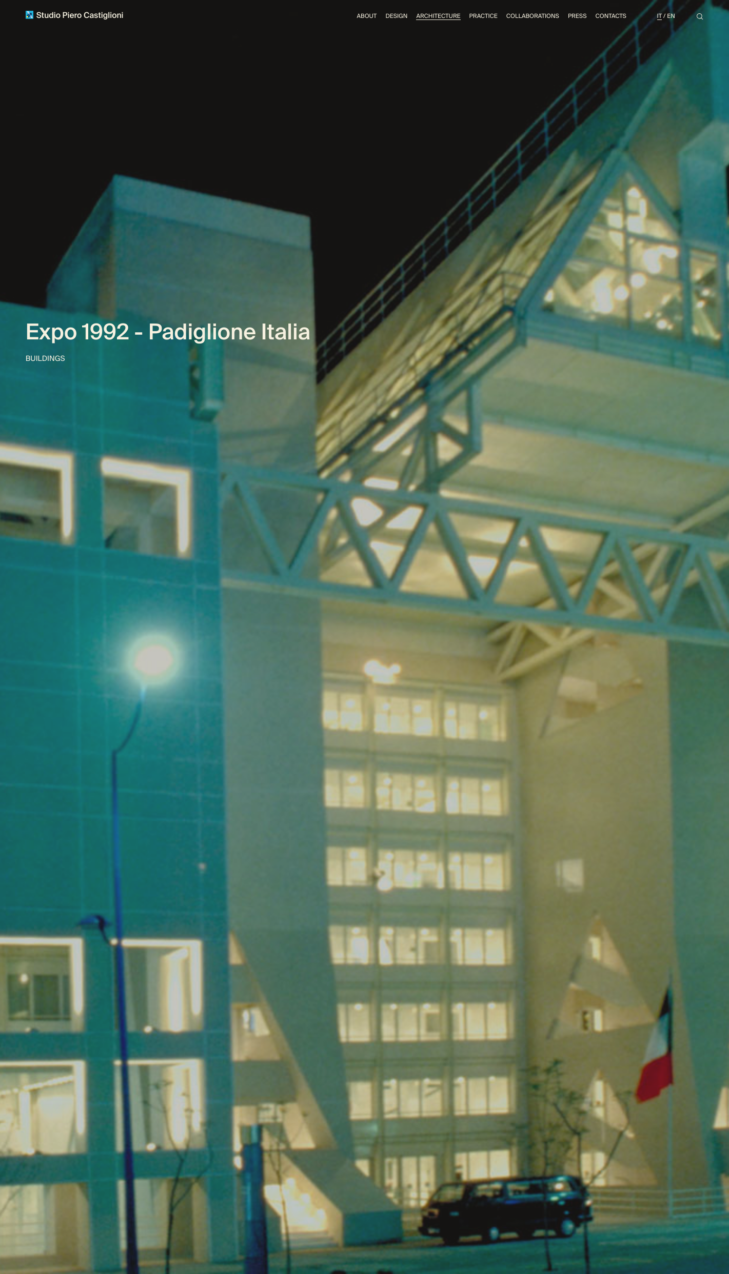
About (367, 16)
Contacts (611, 16)
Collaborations (532, 16)
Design (396, 16)
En (671, 16)
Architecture (438, 16)
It (659, 16)
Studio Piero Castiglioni (75, 16)
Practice (483, 16)
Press (577, 16)
